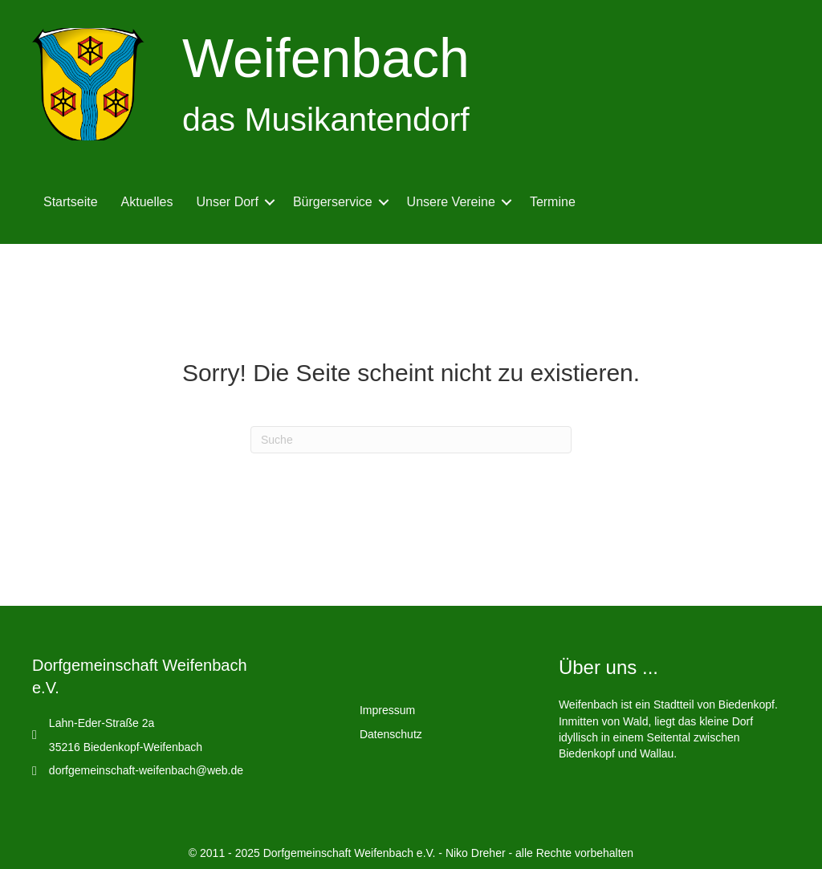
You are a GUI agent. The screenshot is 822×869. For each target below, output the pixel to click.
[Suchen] (411, 439)
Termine (553, 202)
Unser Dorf (227, 202)
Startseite (70, 202)
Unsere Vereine (451, 202)
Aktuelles (147, 202)
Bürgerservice (332, 202)
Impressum (387, 710)
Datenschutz (391, 734)
